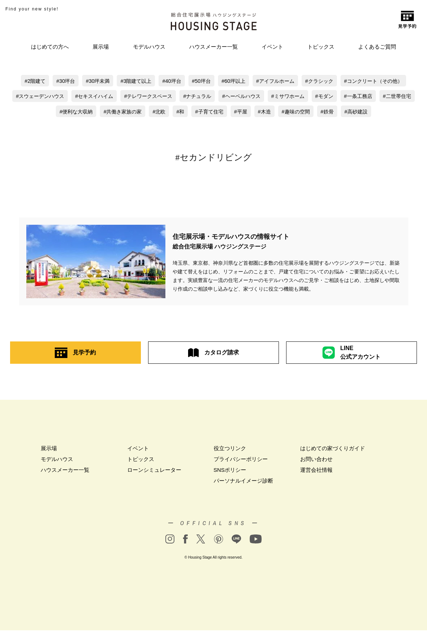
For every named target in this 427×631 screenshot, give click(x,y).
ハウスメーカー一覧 (213, 47)
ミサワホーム (314, 97)
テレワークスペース (167, 97)
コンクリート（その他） (382, 81)
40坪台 (170, 81)
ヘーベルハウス (265, 97)
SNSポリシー (230, 470)
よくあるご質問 (377, 47)
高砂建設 (384, 112)
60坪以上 (234, 81)
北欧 (179, 112)
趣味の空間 (321, 112)
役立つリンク (230, 449)
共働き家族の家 (141, 112)
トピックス (320, 47)
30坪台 (60, 81)
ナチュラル (218, 97)
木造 (288, 112)
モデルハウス (149, 47)
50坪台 (201, 81)
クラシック (324, 81)
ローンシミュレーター (154, 470)
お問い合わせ (316, 460)
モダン (352, 97)
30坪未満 (93, 81)
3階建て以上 (133, 81)
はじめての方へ (50, 47)
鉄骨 (354, 112)
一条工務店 (387, 97)
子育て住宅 (231, 112)
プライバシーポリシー (241, 460)
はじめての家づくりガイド (332, 449)
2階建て (28, 81)
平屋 (264, 112)
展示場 (101, 47)
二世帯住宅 (48, 112)
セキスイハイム (110, 97)
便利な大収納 (92, 112)
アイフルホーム (278, 81)
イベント (272, 47)
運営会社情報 (316, 470)
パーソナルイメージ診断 (243, 481)
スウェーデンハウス (53, 97)
